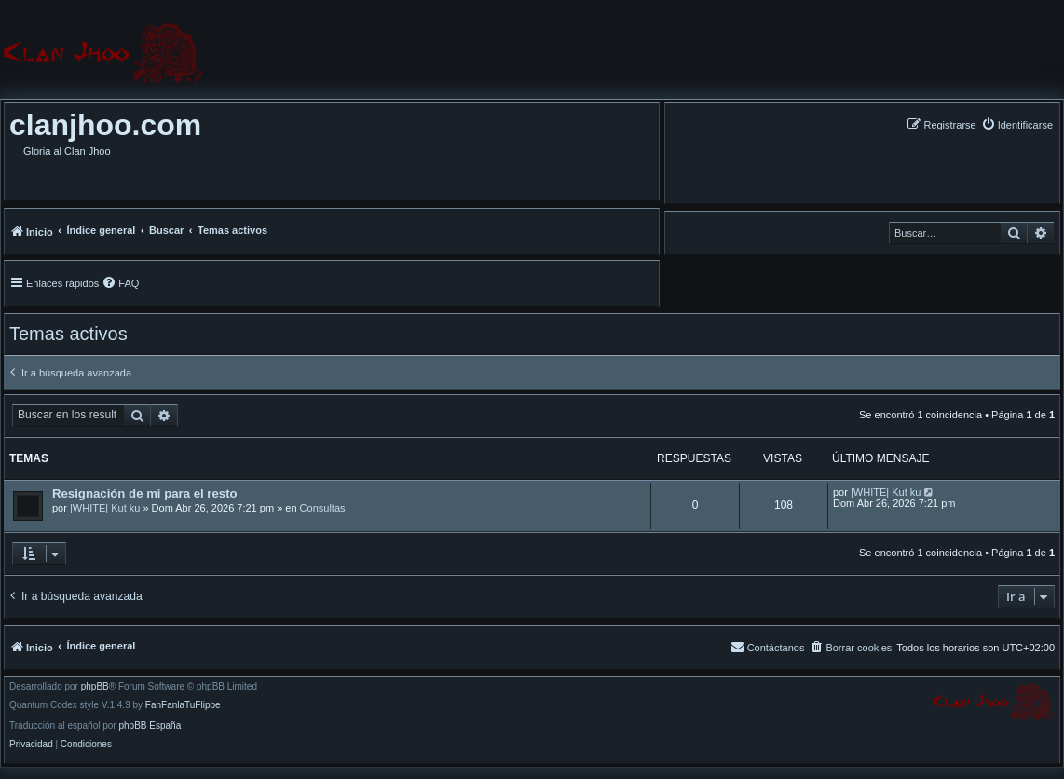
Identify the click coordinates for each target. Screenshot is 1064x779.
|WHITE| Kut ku (105, 507)
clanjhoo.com (105, 125)
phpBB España (149, 726)
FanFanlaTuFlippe (183, 705)
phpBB (95, 686)
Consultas (323, 507)
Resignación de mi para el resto (145, 493)
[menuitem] (1017, 124)
